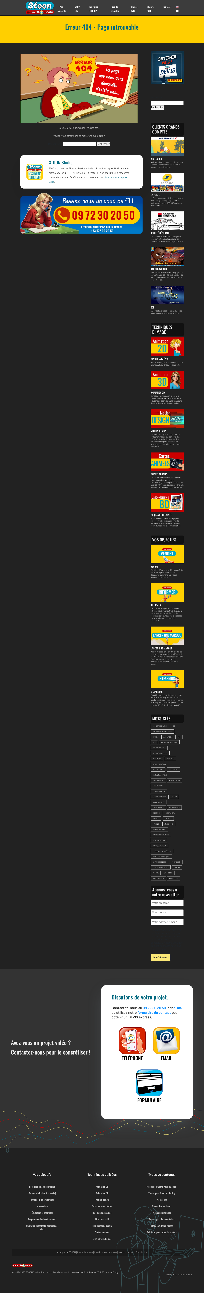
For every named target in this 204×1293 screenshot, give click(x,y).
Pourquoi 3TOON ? (93, 9)
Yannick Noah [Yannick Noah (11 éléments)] (158, 878)
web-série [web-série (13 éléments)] (168, 873)
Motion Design (102, 1199)
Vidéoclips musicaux (161, 1206)
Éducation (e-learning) (42, 1212)
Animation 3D (102, 1193)
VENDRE (154, 566)
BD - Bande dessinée (102, 1212)
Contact (166, 7)
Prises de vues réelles (102, 1206)
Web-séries (162, 1199)
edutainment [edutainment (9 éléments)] (158, 780)
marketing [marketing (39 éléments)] (168, 824)
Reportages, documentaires (162, 1219)
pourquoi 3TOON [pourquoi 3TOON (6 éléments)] (159, 846)
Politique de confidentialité (179, 1274)
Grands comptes (115, 9)
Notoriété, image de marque (42, 1186)
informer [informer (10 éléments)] (156, 813)
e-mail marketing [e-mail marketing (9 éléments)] (160, 775)
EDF (152, 307)
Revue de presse (85, 1252)
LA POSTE (155, 195)
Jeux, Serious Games (102, 1238)
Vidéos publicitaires (162, 1212)
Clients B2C (150, 9)
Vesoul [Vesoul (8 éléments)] (156, 873)
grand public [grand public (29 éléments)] (158, 808)
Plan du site (141, 1252)
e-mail (180, 1008)
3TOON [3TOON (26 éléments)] (155, 737)
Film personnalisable (102, 1225)
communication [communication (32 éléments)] (159, 764)
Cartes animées (102, 1232)
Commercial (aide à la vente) (42, 1193)
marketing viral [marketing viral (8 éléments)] (159, 829)
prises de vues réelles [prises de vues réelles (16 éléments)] (162, 851)
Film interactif (102, 1219)
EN (177, 9)
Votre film (77, 9)
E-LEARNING (157, 692)
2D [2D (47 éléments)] (174, 726)
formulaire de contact (155, 1012)
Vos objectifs (62, 9)
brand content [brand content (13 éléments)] (159, 748)
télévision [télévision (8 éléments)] (176, 862)
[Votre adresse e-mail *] (167, 922)
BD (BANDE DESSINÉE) (161, 515)
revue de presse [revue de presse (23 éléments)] (159, 862)
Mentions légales (126, 1252)
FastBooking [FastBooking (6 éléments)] (174, 780)
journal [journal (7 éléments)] (156, 819)
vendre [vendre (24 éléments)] (177, 867)
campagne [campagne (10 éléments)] (157, 759)
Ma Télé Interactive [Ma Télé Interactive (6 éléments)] (161, 835)
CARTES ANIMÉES (159, 474)
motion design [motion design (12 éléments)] (159, 840)
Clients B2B (134, 9)
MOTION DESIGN (158, 431)
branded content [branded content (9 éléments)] (160, 753)
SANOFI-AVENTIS (159, 269)
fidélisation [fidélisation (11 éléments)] (158, 786)
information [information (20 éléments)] (174, 808)
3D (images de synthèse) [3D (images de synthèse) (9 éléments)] (162, 732)
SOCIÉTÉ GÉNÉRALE (160, 233)
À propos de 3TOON (66, 1252)
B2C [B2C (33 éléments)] (154, 742)
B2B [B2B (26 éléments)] (179, 737)
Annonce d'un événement (42, 1199)
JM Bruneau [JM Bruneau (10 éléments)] (170, 813)
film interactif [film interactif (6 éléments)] (159, 791)
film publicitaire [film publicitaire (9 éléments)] (160, 797)
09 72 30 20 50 (155, 1008)
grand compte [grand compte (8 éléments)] (159, 802)
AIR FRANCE (156, 159)
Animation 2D (102, 1186)
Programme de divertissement (42, 1219)
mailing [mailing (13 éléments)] (156, 824)
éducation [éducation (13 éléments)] (173, 878)
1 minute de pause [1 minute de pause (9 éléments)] (160, 726)
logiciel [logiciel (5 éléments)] (168, 819)
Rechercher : (55, 144)
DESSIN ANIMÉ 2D (159, 359)
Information (42, 1206)
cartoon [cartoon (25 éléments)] (170, 759)
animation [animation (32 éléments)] (168, 737)
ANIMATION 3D (158, 392)
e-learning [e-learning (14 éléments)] (173, 770)
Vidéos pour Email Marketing (161, 1193)
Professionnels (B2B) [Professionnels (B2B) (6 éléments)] (161, 857)
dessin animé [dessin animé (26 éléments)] (158, 770)
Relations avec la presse (105, 1252)
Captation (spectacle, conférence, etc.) (42, 1227)
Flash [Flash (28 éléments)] (174, 797)
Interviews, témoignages (161, 1225)
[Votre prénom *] (167, 903)
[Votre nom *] (167, 912)
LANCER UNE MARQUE (161, 648)
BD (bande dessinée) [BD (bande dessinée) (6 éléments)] (169, 742)
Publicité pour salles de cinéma (162, 1232)
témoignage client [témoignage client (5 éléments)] (160, 867)
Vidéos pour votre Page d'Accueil (161, 1186)
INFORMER (156, 605)
